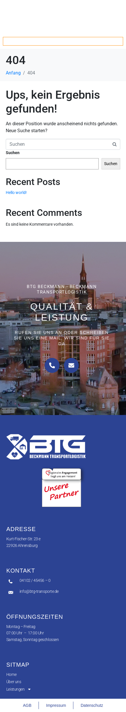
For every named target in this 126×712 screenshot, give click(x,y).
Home (11, 674)
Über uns (13, 681)
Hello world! (16, 192)
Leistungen (19, 689)
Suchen (13, 152)
